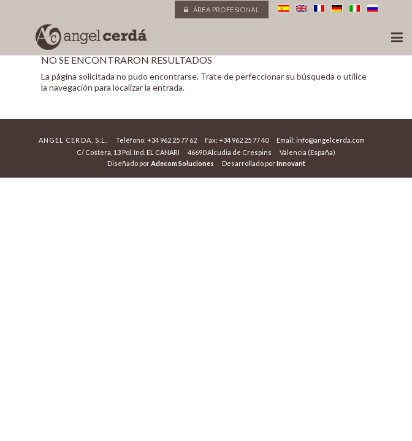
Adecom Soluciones (182, 163)
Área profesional (221, 9)
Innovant (291, 163)
